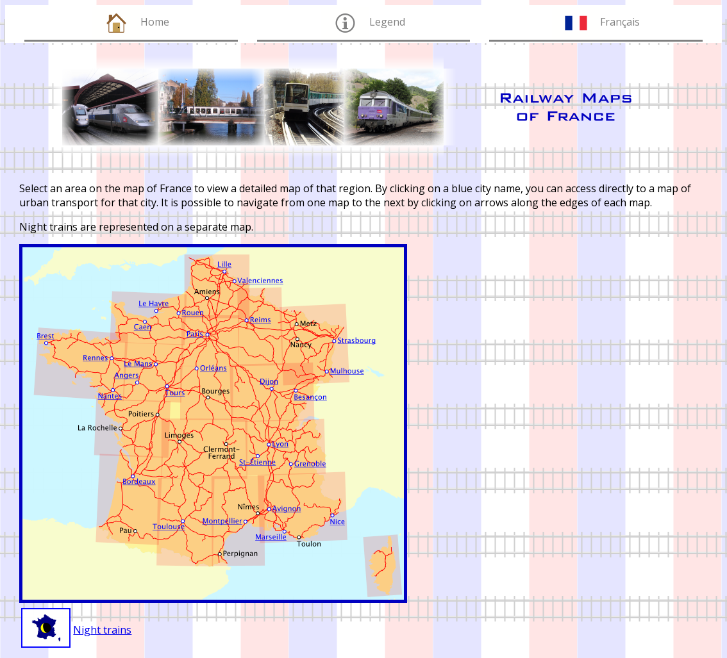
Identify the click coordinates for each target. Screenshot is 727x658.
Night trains (102, 630)
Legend (387, 22)
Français (620, 22)
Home (154, 22)
